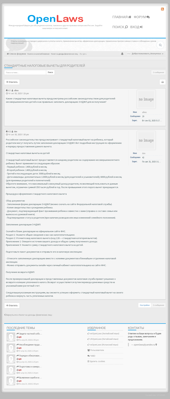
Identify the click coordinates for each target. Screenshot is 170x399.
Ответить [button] (12, 82)
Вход (136, 27)
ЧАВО (91, 355)
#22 (9, 131)
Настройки (145, 305)
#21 (9, 90)
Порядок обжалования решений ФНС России (40, 355)
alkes (16, 90)
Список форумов (17, 53)
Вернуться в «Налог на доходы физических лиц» (28, 314)
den (15, 131)
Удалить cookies (96, 361)
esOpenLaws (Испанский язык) (102, 344)
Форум (142, 17)
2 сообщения (158, 72)
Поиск (120, 27)
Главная (121, 17)
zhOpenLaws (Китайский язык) (102, 339)
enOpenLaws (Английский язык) (103, 333)
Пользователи (95, 350)
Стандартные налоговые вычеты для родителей (44, 66)
